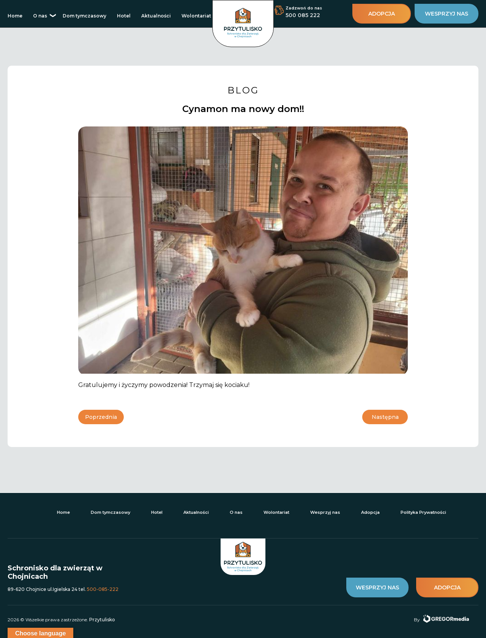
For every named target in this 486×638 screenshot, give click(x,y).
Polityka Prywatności (423, 512)
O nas (40, 16)
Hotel (124, 16)
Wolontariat (196, 16)
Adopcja (370, 512)
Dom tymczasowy (84, 16)
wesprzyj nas (446, 13)
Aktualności (156, 16)
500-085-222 (102, 589)
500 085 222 (303, 15)
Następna (385, 417)
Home (15, 16)
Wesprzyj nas (325, 512)
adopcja (381, 13)
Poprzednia (101, 417)
